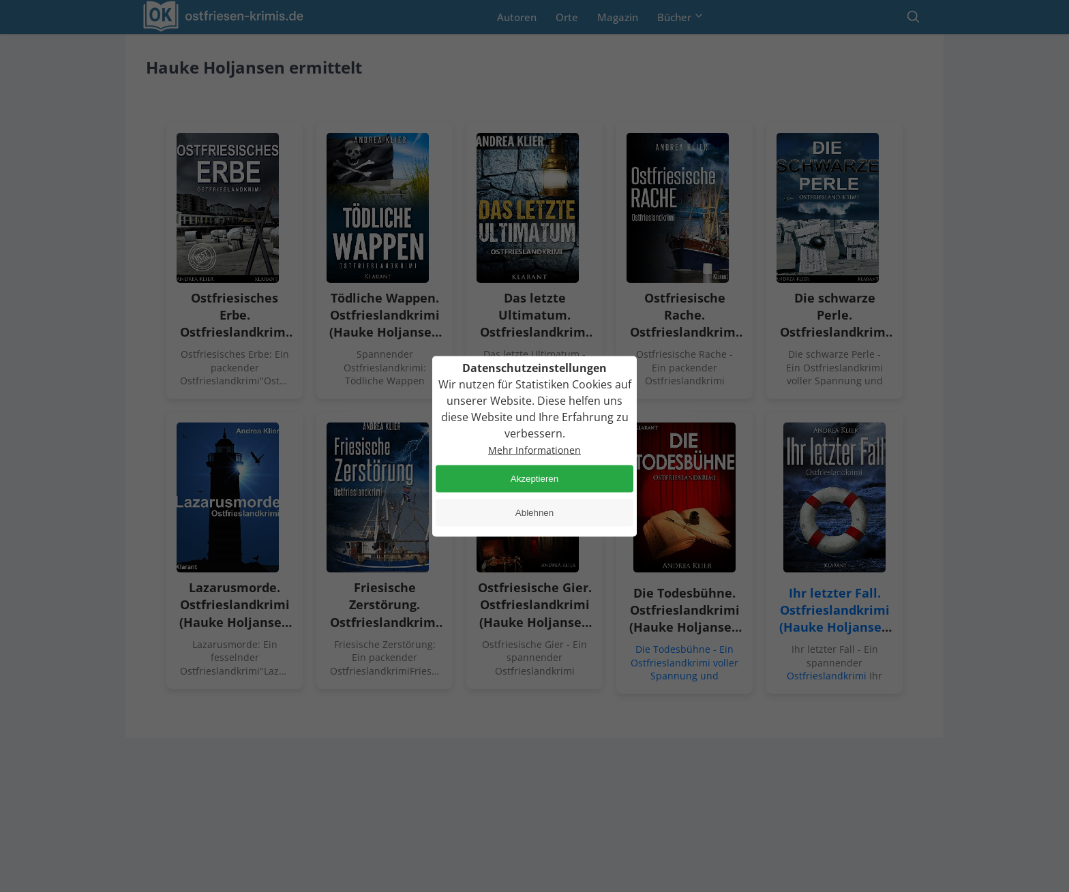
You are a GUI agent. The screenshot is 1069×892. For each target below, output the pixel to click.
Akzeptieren (534, 479)
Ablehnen (534, 513)
